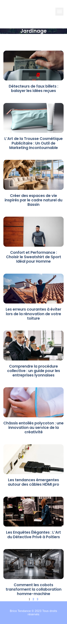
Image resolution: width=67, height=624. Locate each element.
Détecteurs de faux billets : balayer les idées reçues (33, 88)
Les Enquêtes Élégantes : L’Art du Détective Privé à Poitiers (33, 534)
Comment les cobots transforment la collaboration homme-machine (33, 589)
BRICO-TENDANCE (27, 11)
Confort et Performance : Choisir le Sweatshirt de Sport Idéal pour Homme (33, 257)
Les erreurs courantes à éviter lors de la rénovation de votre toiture (33, 314)
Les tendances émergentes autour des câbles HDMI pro (33, 482)
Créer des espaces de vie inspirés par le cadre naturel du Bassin (33, 200)
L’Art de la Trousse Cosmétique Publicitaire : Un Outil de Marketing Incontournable (33, 143)
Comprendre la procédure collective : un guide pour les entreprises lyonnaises (33, 371)
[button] (59, 12)
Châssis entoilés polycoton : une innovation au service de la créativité (33, 427)
